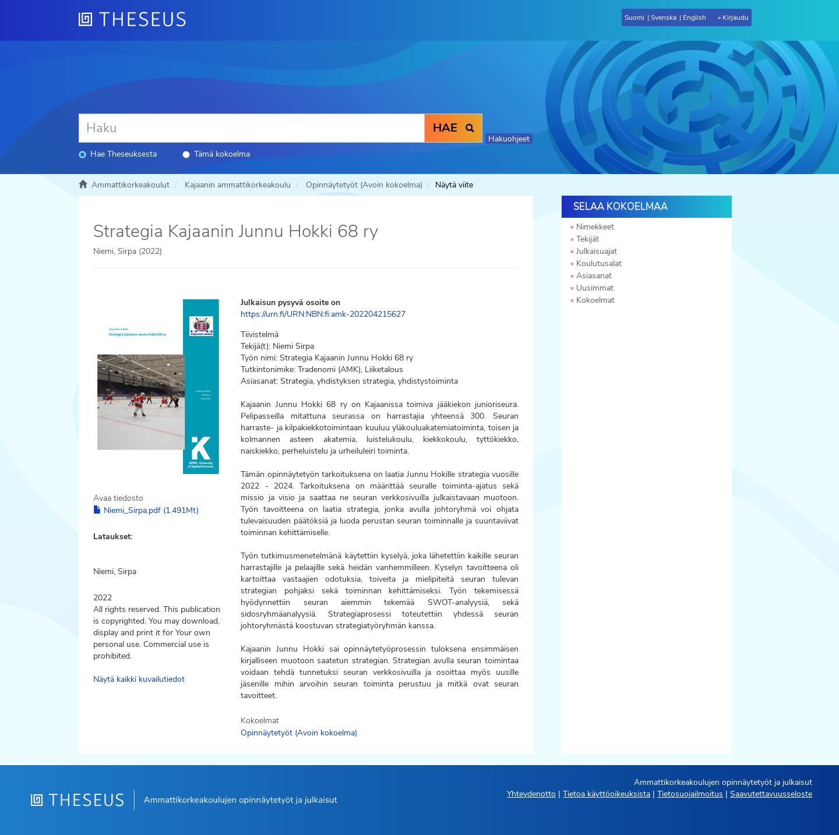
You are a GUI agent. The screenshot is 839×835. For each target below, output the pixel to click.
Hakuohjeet (509, 138)
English (694, 17)
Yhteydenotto (531, 793)
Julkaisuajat (596, 251)
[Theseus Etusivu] (137, 20)
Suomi (634, 17)
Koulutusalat (599, 263)
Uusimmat (595, 287)
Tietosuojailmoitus (690, 793)
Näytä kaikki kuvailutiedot (139, 679)
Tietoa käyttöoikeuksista (606, 793)
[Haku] (252, 128)
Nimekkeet (595, 226)
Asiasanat (594, 275)
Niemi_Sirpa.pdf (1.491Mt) (146, 510)
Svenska (663, 17)
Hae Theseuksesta (118, 154)
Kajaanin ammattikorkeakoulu (238, 184)
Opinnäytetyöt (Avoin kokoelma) (364, 184)
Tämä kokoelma (216, 154)
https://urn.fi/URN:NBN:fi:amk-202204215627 (323, 314)
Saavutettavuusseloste (771, 793)
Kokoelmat (595, 300)
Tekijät (587, 239)
